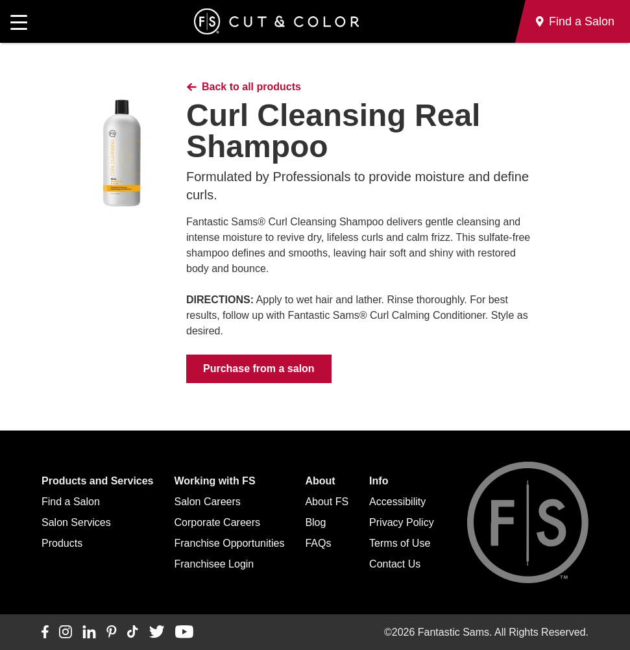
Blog (315, 522)
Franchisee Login (214, 563)
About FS (326, 501)
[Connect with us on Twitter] (157, 632)
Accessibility (397, 501)
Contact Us (394, 563)
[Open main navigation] (18, 21)
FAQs (318, 543)
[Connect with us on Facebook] (45, 632)
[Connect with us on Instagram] (65, 632)
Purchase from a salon (259, 368)
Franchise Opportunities (230, 543)
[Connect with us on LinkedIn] (89, 632)
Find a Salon (71, 501)
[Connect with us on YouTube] (184, 632)
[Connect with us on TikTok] (132, 632)
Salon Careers (208, 501)
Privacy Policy (401, 522)
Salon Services (76, 522)
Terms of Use (399, 543)
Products (62, 543)
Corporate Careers (218, 522)
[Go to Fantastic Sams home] (276, 21)
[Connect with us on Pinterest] (111, 632)
